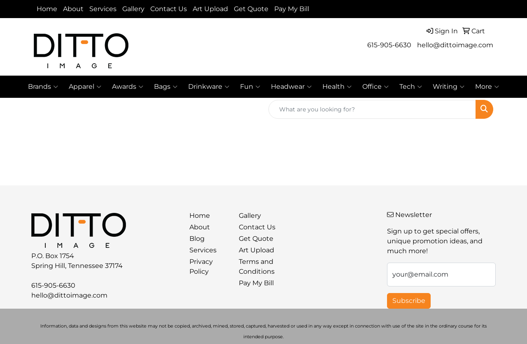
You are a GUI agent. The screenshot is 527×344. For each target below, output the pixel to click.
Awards (127, 87)
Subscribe (408, 301)
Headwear (291, 87)
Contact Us (168, 9)
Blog (197, 238)
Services (103, 9)
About (73, 9)
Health (337, 87)
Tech (410, 87)
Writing (448, 87)
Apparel (85, 87)
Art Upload (210, 9)
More (487, 87)
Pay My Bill (291, 9)
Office (375, 87)
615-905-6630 (389, 45)
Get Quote (251, 9)
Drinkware (208, 87)
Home (47, 9)
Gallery (133, 9)
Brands (43, 87)
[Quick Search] (372, 109)
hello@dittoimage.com (455, 45)
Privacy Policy (201, 266)
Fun (250, 87)
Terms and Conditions (257, 266)
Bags (165, 87)
